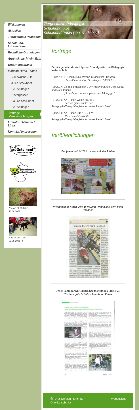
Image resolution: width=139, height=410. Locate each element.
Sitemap (78, 398)
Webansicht (118, 398)
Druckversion (60, 398)
